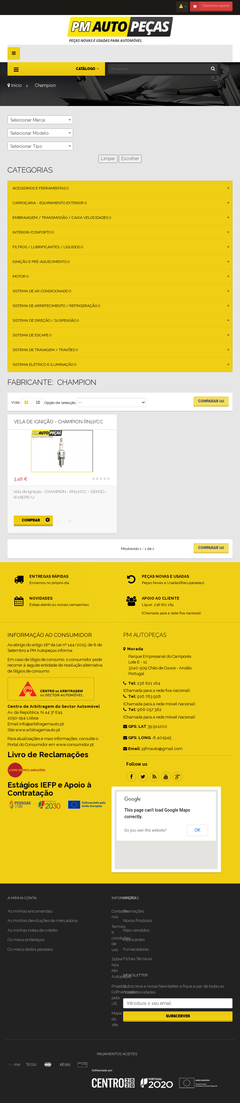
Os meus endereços (26, 939)
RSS (154, 777)
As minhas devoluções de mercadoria (43, 920)
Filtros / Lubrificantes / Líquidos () (47, 247)
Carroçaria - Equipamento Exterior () (49, 203)
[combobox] (40, 119)
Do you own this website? (145, 830)
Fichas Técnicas (137, 958)
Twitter (143, 777)
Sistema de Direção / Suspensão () (45, 320)
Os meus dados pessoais (30, 949)
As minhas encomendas (30, 911)
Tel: (129, 683)
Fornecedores (136, 949)
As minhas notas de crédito (33, 930)
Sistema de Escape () (31, 335)
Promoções (133, 911)
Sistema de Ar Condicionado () (41, 291)
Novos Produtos (137, 920)
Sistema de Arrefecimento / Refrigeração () (56, 306)
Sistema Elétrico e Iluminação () (44, 364)
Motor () (20, 276)
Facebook (131, 777)
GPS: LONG (137, 737)
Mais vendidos (136, 930)
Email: (132, 748)
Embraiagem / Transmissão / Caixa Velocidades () (61, 217)
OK (197, 830)
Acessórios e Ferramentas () (40, 188)
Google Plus (177, 777)
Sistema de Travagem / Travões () (45, 350)
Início (15, 85)
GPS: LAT (135, 726)
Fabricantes (134, 939)
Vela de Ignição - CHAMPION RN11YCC (58, 422)
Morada (133, 649)
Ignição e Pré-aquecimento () (40, 261)
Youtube (166, 777)
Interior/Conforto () (33, 232)
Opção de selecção (60, 402)
